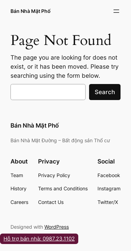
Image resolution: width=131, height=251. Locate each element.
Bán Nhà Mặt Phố (30, 11)
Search (105, 92)
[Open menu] (116, 11)
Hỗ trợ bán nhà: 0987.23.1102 (39, 238)
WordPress (56, 227)
